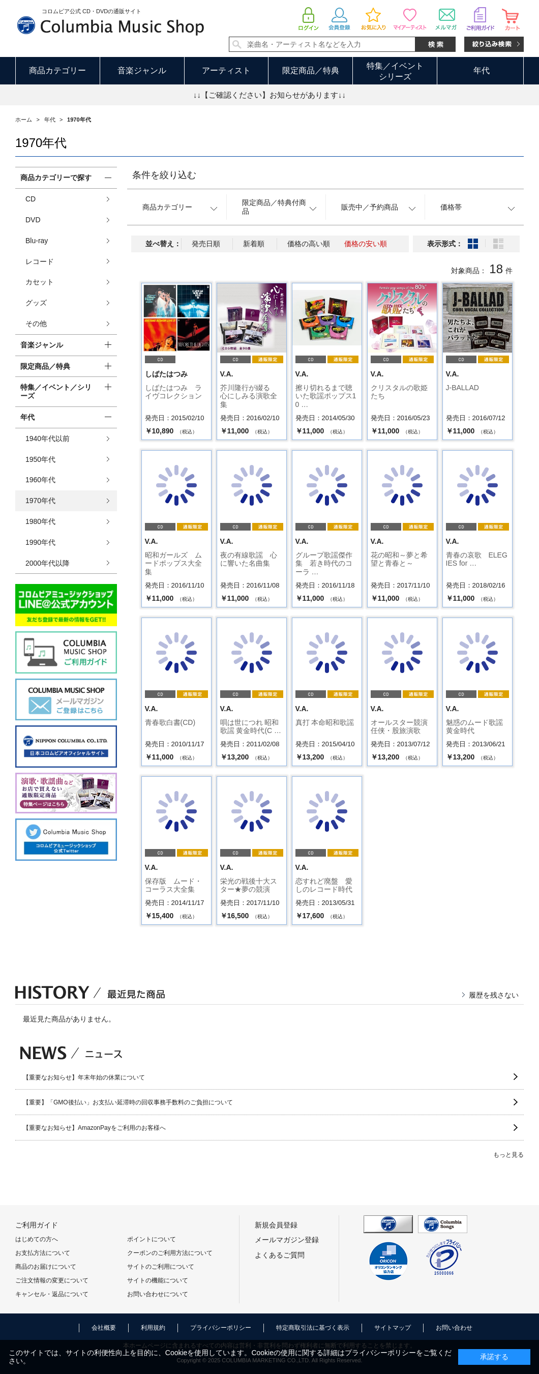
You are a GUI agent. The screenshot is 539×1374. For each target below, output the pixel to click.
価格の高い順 (308, 244)
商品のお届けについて (45, 1266)
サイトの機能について (157, 1280)
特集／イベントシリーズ (395, 71)
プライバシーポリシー (220, 1327)
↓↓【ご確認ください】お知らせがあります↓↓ (269, 95)
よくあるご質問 (280, 1255)
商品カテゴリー (57, 70)
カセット (39, 282)
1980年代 (40, 521)
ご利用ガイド (36, 1225)
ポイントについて (151, 1239)
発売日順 (206, 244)
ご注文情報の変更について (51, 1280)
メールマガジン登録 (287, 1240)
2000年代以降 (47, 563)
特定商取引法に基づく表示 (312, 1327)
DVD (33, 220)
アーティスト (226, 70)
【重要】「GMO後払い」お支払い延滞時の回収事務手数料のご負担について (128, 1102)
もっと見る (508, 1154)
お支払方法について (42, 1252)
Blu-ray (36, 241)
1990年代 (40, 542)
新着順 (253, 244)
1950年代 (40, 459)
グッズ (36, 303)
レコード (39, 261)
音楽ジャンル (141, 70)
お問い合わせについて (157, 1294)
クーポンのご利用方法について (170, 1252)
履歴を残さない (494, 995)
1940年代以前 (47, 438)
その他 (36, 323)
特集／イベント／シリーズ (56, 391)
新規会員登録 (276, 1225)
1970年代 (40, 500)
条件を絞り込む (164, 175)
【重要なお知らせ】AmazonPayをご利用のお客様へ (94, 1127)
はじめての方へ (36, 1239)
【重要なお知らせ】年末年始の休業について (84, 1077)
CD (30, 199)
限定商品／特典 (310, 70)
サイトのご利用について (160, 1266)
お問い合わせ (454, 1327)
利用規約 (153, 1327)
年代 (481, 70)
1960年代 (40, 480)
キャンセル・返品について (51, 1294)
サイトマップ (392, 1327)
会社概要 (104, 1327)
